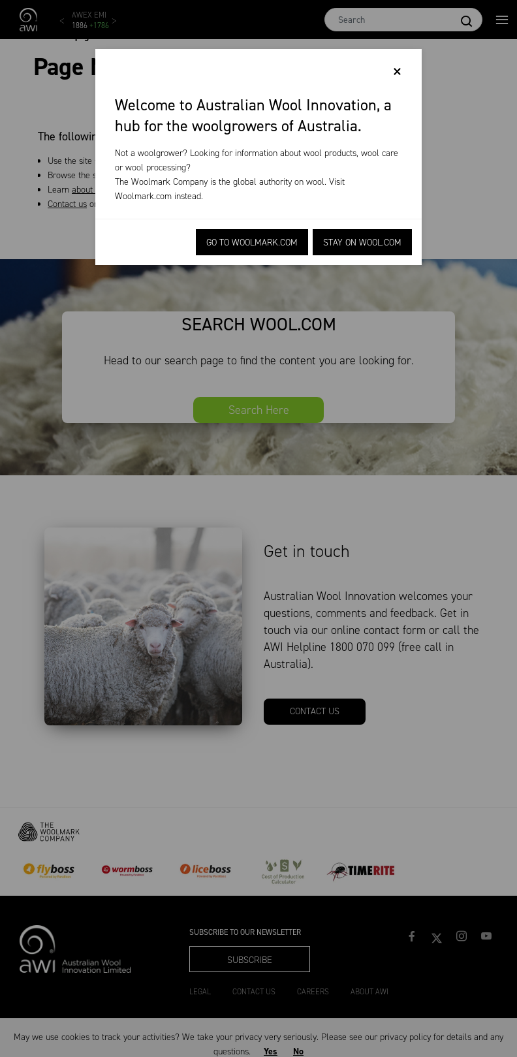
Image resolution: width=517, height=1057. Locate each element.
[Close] (397, 72)
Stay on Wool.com (362, 242)
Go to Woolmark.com (252, 242)
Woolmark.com (143, 196)
